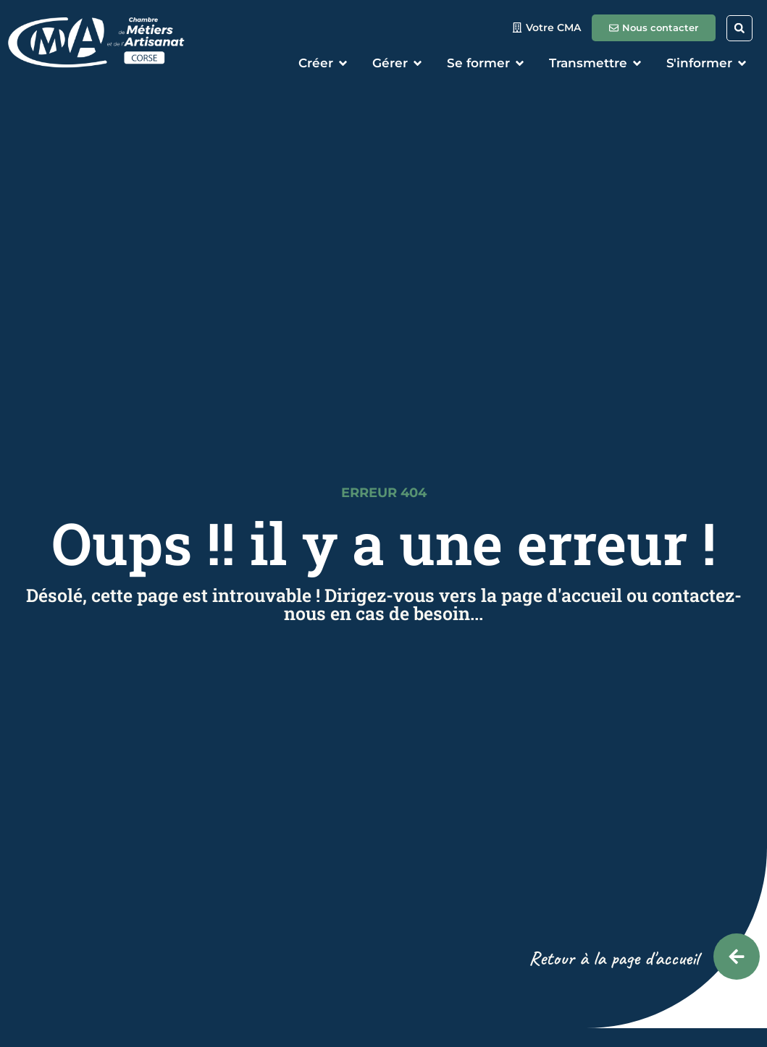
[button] (739, 28)
